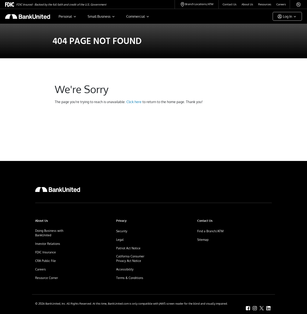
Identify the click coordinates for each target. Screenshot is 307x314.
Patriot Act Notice (128, 248)
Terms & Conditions (129, 278)
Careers (281, 4)
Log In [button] (287, 16)
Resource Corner (46, 278)
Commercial (135, 16)
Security (121, 231)
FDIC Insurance (45, 252)
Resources (264, 4)
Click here (134, 102)
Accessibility (124, 269)
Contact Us (229, 4)
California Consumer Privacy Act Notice (130, 258)
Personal (65, 16)
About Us (247, 4)
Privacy (121, 220)
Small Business (99, 16)
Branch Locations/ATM (199, 4)
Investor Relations (47, 243)
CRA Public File (45, 261)
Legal (120, 239)
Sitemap (203, 239)
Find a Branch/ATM (210, 231)
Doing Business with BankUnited (49, 233)
